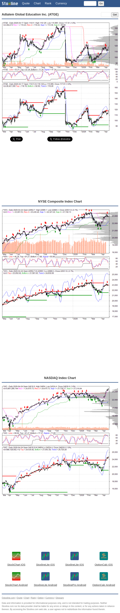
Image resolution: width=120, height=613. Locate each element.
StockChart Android (16, 584)
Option (41, 598)
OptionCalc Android (103, 584)
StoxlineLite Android (45, 584)
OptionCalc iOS (104, 564)
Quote (26, 3)
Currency (61, 3)
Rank (48, 3)
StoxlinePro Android (74, 584)
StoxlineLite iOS (45, 564)
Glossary (60, 598)
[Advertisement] (60, 170)
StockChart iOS (16, 564)
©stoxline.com (8, 598)
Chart (37, 3)
